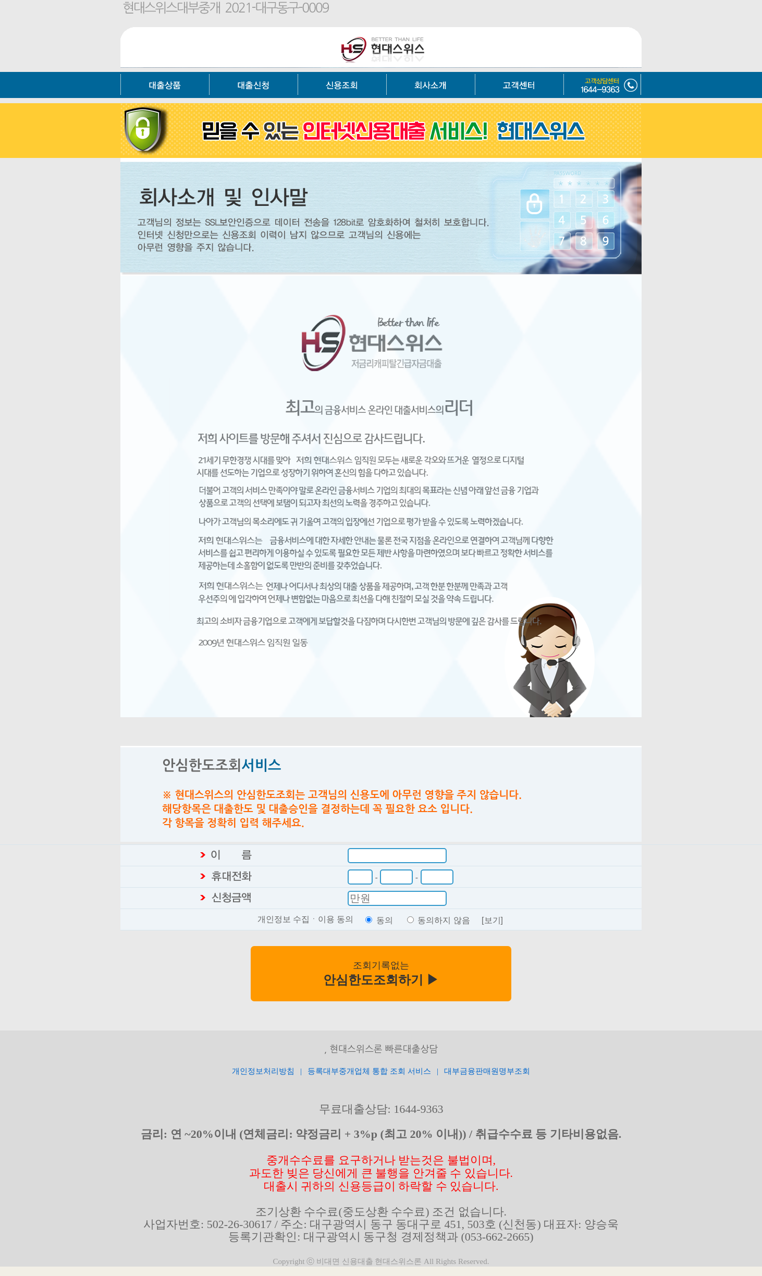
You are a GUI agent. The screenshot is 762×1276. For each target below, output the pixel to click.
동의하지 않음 (443, 920)
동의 (384, 920)
